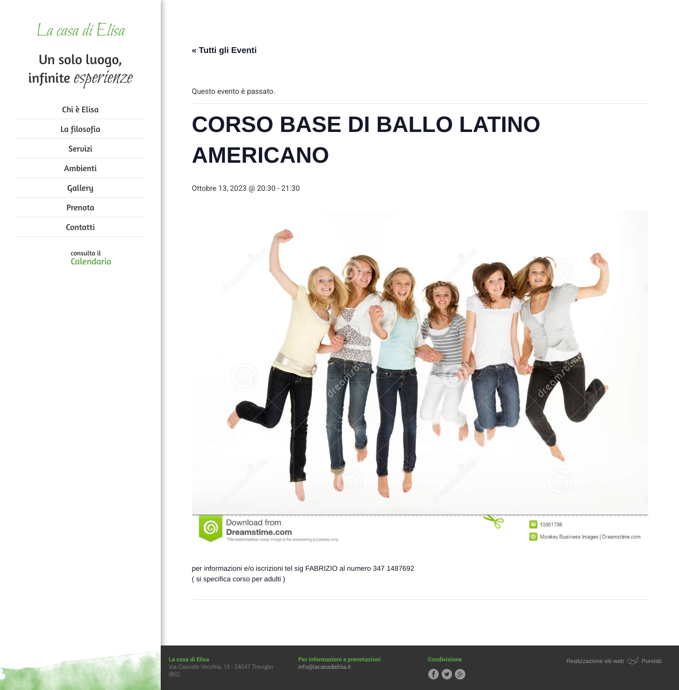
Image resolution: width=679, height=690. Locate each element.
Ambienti (80, 168)
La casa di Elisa (80, 31)
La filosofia (80, 128)
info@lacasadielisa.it (324, 667)
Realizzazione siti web (595, 661)
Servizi (80, 148)
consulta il (91, 258)
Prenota (80, 207)
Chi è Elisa (80, 109)
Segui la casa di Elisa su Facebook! (433, 674)
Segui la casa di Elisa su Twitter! (446, 674)
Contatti (80, 227)
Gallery (80, 187)
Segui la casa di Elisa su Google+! (460, 674)
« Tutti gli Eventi (224, 50)
